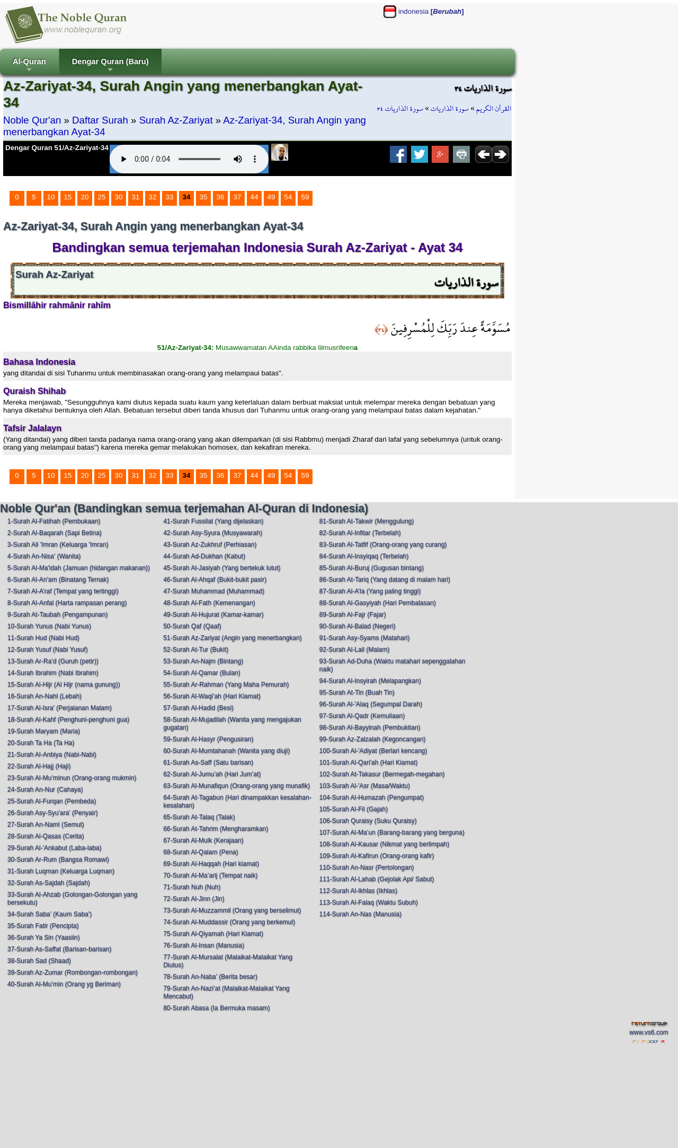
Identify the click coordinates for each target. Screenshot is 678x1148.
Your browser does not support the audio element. (189, 159)
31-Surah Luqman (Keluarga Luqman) (60, 871)
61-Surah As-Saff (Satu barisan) (208, 762)
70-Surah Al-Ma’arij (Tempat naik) (210, 875)
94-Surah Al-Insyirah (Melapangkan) (370, 681)
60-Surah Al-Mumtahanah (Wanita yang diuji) (226, 751)
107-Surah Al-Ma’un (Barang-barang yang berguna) (392, 832)
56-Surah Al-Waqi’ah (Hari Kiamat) (212, 696)
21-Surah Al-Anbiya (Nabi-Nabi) (51, 754)
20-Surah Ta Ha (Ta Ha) (41, 743)
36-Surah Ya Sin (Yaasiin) (43, 937)
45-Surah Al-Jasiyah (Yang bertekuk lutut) (221, 568)
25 (102, 197)
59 (305, 197)
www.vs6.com (648, 1032)
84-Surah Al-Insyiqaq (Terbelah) (364, 556)
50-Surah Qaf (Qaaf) (192, 626)
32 (153, 197)
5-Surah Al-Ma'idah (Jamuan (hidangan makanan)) (78, 568)
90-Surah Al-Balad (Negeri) (357, 626)
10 (51, 197)
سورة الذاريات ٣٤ (400, 108)
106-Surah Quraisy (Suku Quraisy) (368, 821)
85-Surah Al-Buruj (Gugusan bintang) (371, 568)
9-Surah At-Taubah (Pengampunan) (57, 614)
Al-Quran (29, 66)
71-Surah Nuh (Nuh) (191, 887)
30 (119, 197)
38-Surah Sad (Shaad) (39, 961)
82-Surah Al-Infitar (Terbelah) (360, 533)
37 (238, 197)
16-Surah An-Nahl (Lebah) (44, 696)
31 (136, 197)
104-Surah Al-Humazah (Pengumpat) (371, 797)
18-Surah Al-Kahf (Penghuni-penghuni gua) (68, 719)
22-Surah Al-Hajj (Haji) (38, 766)
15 (68, 197)
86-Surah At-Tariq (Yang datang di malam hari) (384, 579)
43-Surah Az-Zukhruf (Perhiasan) (209, 544)
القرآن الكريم (494, 108)
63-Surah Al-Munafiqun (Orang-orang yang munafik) (236, 786)
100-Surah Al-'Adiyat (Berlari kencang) (373, 751)
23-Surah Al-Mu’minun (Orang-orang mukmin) (71, 778)
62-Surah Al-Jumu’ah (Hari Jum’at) (212, 774)
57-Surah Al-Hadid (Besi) (198, 708)
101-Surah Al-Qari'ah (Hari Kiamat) (368, 762)
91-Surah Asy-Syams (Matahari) (364, 638)
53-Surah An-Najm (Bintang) (203, 661)
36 (221, 197)
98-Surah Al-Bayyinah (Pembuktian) (370, 727)
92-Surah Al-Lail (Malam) (354, 649)
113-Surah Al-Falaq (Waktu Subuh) (368, 902)
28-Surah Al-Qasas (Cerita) (45, 836)
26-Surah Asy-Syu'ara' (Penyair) (52, 813)
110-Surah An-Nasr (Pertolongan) (366, 867)
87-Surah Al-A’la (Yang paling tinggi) (370, 591)
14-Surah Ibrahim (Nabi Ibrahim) (53, 673)
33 (170, 197)
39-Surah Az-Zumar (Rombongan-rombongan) (72, 972)
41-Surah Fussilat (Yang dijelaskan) (213, 521)
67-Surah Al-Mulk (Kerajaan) (203, 840)
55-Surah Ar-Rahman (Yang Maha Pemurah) (226, 684)
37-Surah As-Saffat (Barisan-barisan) (59, 949)
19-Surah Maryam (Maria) (43, 731)
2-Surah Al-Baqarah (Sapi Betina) (54, 533)
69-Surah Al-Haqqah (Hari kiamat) (211, 863)
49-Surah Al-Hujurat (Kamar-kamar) (213, 614)
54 (288, 197)
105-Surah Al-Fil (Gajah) (353, 809)
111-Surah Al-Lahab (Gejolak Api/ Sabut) (376, 879)
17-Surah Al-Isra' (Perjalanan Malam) (59, 708)
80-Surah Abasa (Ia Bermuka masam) (216, 1008)
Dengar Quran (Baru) (110, 66)
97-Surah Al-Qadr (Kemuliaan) (362, 716)
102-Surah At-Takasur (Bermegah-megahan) (382, 774)
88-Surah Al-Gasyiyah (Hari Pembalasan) (377, 603)
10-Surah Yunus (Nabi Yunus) (49, 626)
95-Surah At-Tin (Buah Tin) (357, 692)
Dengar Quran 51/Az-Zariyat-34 (57, 148)
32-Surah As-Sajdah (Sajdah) (48, 883)
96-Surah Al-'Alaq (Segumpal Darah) (370, 704)
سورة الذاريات (450, 108)
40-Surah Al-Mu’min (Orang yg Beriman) (64, 984)
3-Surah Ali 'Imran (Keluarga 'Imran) (58, 544)
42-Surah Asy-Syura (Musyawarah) (212, 533)
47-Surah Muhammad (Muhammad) (213, 591)
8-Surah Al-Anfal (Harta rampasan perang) (67, 603)
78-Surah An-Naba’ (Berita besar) (210, 976)
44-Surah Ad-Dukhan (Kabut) (204, 556)
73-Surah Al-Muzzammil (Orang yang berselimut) (232, 910)
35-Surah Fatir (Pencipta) (43, 926)
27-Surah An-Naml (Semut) (45, 824)
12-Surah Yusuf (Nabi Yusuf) (47, 649)
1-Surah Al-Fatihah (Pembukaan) (53, 521)
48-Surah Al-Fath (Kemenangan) (209, 603)
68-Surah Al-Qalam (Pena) (200, 852)
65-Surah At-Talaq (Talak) (199, 817)
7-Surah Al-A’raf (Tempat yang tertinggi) (63, 591)
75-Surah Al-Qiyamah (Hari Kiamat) (213, 933)
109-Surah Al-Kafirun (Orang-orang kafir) (376, 856)
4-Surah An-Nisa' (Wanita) (44, 556)
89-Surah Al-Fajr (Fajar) (352, 614)
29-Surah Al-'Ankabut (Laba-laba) (54, 848)
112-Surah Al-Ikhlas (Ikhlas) (358, 891)
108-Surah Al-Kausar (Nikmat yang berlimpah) (384, 844)
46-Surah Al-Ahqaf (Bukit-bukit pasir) (214, 579)
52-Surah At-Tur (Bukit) (195, 649)
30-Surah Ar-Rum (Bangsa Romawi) (58, 859)
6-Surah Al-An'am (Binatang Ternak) (58, 579)
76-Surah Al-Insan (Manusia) (203, 945)
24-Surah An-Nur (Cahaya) (45, 789)
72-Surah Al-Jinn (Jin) (193, 898)
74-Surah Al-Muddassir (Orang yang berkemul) (229, 922)
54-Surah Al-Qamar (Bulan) (201, 673)
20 (85, 197)
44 (254, 197)
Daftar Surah (100, 120)
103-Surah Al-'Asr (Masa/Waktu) (364, 786)
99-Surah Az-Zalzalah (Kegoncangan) (372, 739)
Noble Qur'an (32, 120)
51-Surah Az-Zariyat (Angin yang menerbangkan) (232, 638)
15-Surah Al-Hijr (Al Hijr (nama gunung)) (63, 684)
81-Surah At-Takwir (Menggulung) (366, 521)
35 (204, 197)
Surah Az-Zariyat (176, 120)
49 (271, 197)
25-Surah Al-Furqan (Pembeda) (51, 801)
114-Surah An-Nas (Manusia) (360, 914)
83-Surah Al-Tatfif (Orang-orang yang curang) (383, 544)
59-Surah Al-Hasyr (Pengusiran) (208, 739)
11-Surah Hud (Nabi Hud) (43, 638)
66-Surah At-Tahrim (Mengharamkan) (215, 828)
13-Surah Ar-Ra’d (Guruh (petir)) (53, 661)
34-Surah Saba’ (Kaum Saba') (49, 914)
